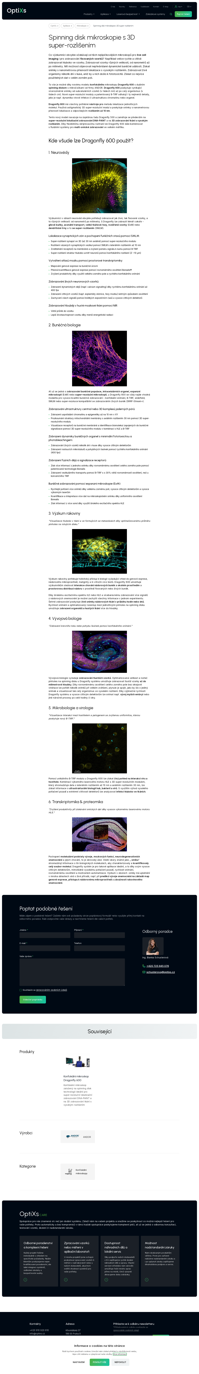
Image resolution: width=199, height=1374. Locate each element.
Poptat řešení (183, 14)
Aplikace (105, 14)
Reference (133, 7)
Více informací (120, 1354)
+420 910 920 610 (39, 1330)
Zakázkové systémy (155, 14)
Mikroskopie (81, 26)
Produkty (89, 14)
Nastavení (79, 1362)
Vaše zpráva (25, 956)
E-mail (23, 943)
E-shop (165, 7)
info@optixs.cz (37, 1333)
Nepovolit (120, 1362)
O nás (113, 7)
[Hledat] (171, 14)
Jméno (23, 930)
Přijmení (78, 930)
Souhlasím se (45, 990)
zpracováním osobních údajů (51, 990)
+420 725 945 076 (157, 966)
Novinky (122, 7)
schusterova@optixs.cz (160, 972)
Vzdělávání (145, 7)
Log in (178, 6)
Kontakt (156, 7)
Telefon (77, 943)
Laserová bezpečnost (128, 14)
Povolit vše (99, 1362)
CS (188, 6)
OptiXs (53, 26)
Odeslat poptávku (32, 999)
